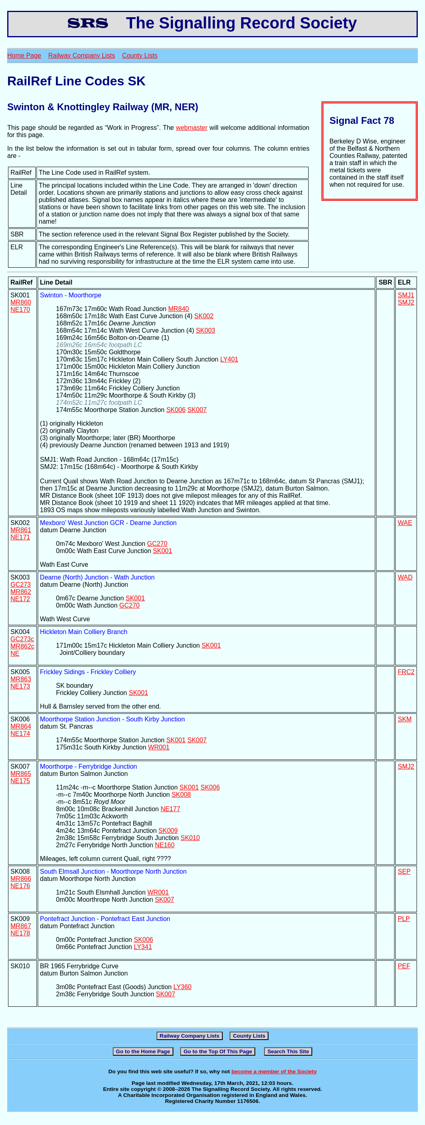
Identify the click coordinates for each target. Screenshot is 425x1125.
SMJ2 (406, 302)
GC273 (20, 584)
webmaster (191, 127)
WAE (405, 522)
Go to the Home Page (143, 1051)
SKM (405, 719)
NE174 (20, 733)
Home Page (24, 55)
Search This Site (288, 1051)
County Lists (139, 55)
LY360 (182, 987)
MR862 (20, 591)
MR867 (20, 926)
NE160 (165, 845)
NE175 (20, 781)
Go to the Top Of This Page (217, 1051)
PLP (404, 918)
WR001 (158, 747)
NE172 (20, 599)
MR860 (20, 302)
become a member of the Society (274, 1071)
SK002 (204, 316)
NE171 (20, 537)
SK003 (205, 330)
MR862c (22, 646)
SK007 (197, 409)
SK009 (168, 830)
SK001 (162, 550)
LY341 (143, 946)
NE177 (170, 809)
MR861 (20, 530)
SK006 (175, 409)
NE (14, 653)
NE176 (20, 886)
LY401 (229, 359)
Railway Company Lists (81, 55)
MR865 (20, 773)
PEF (404, 966)
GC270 (157, 543)
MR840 (178, 308)
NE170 (20, 309)
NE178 (20, 933)
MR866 (20, 878)
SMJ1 (406, 295)
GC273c (22, 639)
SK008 (181, 794)
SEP (404, 871)
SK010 (190, 837)
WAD (405, 577)
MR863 (20, 679)
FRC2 (406, 672)
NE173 (20, 686)
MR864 (20, 726)
